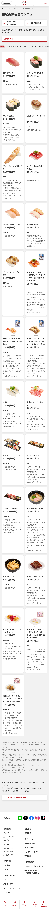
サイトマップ (28, 839)
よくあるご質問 (29, 843)
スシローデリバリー (10, 837)
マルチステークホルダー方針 (34, 866)
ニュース (7, 869)
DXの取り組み (29, 862)
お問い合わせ (29, 847)
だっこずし (7, 892)
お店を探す (7, 861)
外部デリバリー (8, 840)
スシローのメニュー (14, 9)
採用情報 (27, 833)
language (7, 3)
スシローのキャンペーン (12, 888)
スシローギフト (9, 884)
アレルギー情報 (8, 852)
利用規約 (27, 856)
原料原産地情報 (8, 855)
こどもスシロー (9, 879)
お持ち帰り (7, 829)
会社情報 (27, 829)
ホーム (4, 9)
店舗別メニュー (8, 848)
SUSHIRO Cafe (9, 875)
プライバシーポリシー (32, 852)
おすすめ (7, 865)
